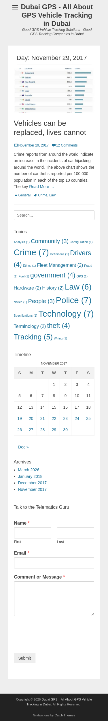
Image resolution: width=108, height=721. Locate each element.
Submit (24, 658)
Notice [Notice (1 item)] (20, 302)
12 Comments (67, 145)
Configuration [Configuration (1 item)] (81, 242)
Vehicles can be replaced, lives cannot (50, 127)
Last (60, 542)
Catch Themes (64, 715)
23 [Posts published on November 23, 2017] (65, 418)
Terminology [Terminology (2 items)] (30, 326)
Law (52, 195)
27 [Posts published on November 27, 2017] (31, 429)
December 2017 (32, 482)
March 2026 (28, 469)
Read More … (41, 186)
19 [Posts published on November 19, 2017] (19, 418)
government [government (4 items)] (52, 275)
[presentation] (57, 643)
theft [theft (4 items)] (58, 325)
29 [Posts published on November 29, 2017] (54, 429)
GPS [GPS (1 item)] (82, 276)
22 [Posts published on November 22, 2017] (54, 418)
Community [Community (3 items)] (50, 241)
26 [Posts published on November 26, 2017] (19, 429)
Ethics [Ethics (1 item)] (29, 265)
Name (22, 523)
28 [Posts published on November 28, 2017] (42, 429)
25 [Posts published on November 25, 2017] (88, 418)
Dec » (23, 447)
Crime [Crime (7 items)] (31, 252)
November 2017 (32, 489)
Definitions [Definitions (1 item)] (59, 254)
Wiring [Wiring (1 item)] (60, 338)
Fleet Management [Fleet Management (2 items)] (60, 265)
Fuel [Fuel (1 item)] (23, 276)
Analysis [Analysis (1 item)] (22, 242)
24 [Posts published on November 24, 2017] (77, 418)
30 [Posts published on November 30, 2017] (65, 429)
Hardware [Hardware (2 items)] (27, 287)
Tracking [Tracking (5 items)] (33, 337)
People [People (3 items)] (41, 301)
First (17, 542)
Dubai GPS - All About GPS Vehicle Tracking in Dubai (57, 15)
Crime (42, 195)
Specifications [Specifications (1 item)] (25, 315)
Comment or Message (39, 576)
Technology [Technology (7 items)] (66, 313)
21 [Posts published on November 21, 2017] (42, 418)
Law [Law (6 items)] (78, 286)
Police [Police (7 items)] (74, 300)
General (24, 195)
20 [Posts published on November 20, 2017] (31, 418)
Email (21, 553)
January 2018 (30, 476)
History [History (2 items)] (53, 287)
